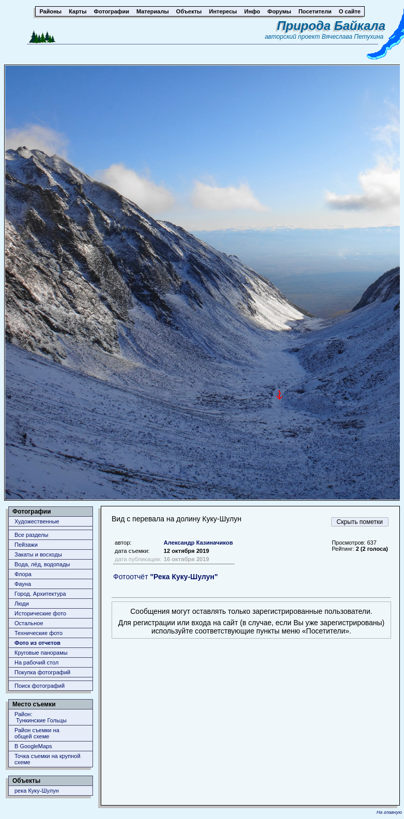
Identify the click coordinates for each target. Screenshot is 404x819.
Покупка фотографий (42, 672)
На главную (389, 812)
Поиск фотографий (39, 686)
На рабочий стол (36, 662)
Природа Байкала (331, 26)
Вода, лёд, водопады (42, 564)
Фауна (22, 584)
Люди (21, 603)
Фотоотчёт (165, 577)
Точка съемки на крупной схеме (47, 759)
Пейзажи (26, 545)
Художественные (36, 521)
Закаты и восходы (38, 554)
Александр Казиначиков (198, 542)
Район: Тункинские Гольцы (40, 717)
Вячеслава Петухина (353, 36)
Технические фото (38, 633)
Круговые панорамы (41, 653)
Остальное (28, 623)
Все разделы (31, 535)
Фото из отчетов (37, 643)
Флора (23, 574)
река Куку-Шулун (36, 790)
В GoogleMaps (33, 746)
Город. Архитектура (40, 594)
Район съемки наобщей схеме (36, 733)
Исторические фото (40, 613)
